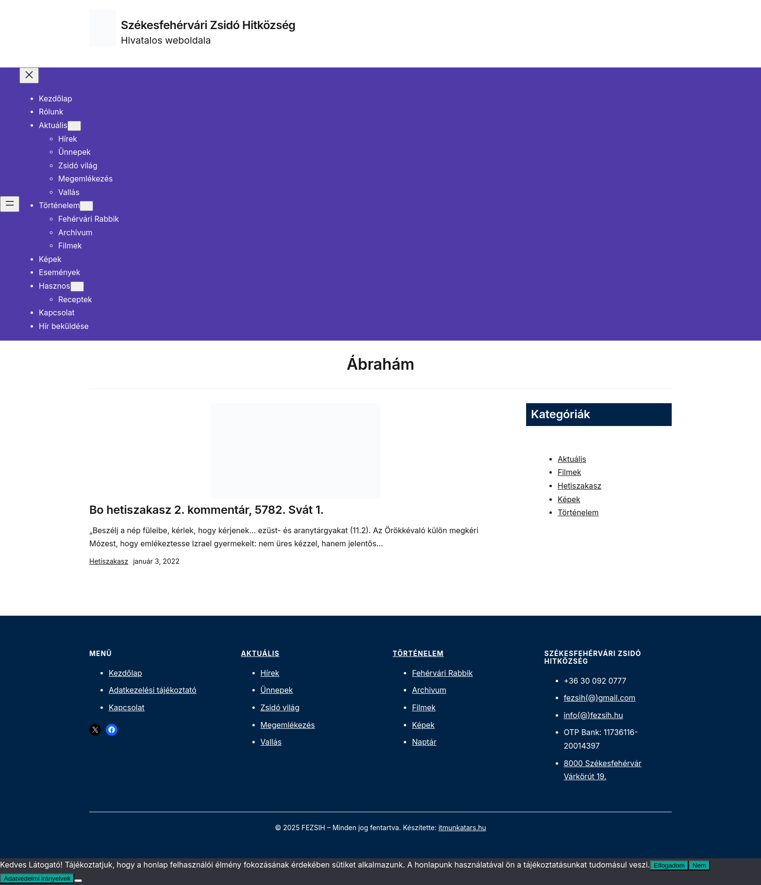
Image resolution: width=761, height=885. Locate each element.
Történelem (578, 512)
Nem (699, 865)
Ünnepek (277, 690)
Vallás (271, 742)
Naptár (424, 742)
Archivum (429, 690)
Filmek (569, 472)
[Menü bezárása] (29, 75)
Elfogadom (669, 865)
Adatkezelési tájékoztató (153, 690)
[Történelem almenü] (86, 206)
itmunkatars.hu (462, 827)
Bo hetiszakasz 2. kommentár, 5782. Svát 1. (206, 510)
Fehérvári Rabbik (442, 673)
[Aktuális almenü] (74, 126)
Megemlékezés (288, 725)
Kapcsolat (127, 707)
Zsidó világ (280, 707)
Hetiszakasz (108, 561)
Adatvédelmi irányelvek (37, 878)
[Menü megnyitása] (9, 204)
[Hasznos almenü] (77, 286)
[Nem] (78, 880)
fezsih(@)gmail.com (600, 698)
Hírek (270, 673)
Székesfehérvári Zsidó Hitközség (208, 25)
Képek (569, 499)
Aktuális (572, 459)
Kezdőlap (125, 673)
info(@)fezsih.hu (593, 715)
